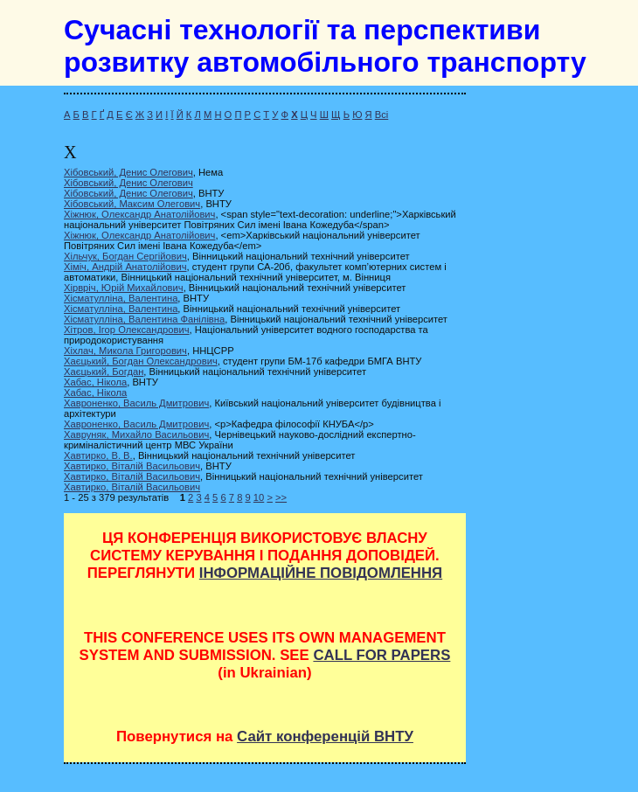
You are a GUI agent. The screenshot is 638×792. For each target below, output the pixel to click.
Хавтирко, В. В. (98, 455)
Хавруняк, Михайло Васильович (136, 434)
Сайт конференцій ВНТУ (325, 736)
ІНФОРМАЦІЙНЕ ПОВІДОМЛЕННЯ (320, 573)
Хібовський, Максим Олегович (132, 203)
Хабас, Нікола (95, 382)
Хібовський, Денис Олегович (128, 172)
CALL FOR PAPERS (381, 655)
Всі (382, 114)
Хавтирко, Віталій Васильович (132, 466)
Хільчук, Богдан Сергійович (125, 256)
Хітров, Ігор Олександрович (127, 329)
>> (281, 497)
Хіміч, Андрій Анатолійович (125, 266)
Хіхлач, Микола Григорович (125, 350)
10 (258, 497)
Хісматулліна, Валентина (120, 298)
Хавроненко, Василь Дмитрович (136, 403)
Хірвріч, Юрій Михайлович (124, 287)
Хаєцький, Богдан (103, 371)
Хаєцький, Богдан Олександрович (141, 361)
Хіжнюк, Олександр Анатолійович (139, 214)
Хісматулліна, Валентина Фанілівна (144, 319)
